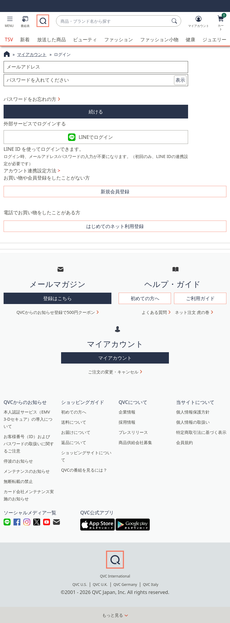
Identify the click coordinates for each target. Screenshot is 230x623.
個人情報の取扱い (193, 422)
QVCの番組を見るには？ (84, 470)
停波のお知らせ (18, 461)
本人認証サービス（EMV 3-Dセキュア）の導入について (28, 419)
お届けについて (75, 432)
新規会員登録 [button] (115, 191)
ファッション (118, 39)
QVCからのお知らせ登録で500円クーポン (55, 312)
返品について (73, 442)
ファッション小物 (159, 39)
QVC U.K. (100, 584)
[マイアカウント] (198, 22)
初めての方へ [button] (145, 298)
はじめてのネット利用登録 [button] (115, 226)
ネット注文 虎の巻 (192, 312)
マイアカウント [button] (115, 358)
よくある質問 (154, 312)
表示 (180, 80)
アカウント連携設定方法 (32, 170)
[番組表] (25, 22)
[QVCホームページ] (7, 54)
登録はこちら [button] (57, 298)
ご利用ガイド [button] (200, 298)
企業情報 (127, 412)
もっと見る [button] (112, 615)
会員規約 (184, 442)
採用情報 (127, 422)
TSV (9, 39)
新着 (25, 39)
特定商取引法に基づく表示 (201, 432)
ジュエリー (214, 39)
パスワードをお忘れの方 (30, 99)
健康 (190, 39)
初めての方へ (73, 412)
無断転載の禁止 (18, 481)
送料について (73, 422)
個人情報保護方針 (193, 412)
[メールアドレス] (96, 67)
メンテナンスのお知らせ (27, 471)
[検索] (175, 21)
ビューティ (85, 39)
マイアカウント (31, 54)
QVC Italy (150, 584)
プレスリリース (133, 432)
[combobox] (112, 21)
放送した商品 (51, 39)
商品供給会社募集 (135, 442)
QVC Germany (125, 584)
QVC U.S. (79, 584)
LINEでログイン (96, 137)
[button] (9, 22)
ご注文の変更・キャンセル (113, 372)
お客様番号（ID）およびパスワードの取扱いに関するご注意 (29, 444)
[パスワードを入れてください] (96, 80)
